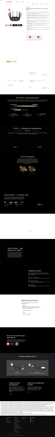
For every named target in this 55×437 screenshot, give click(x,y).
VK (31, 418)
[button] (23, 25)
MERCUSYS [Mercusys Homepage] (9, 1)
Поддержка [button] (22, 1)
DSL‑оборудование (16, 425)
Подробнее (10, 393)
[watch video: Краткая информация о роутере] (30, 37)
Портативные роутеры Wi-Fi (18, 427)
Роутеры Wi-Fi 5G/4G (17, 426)
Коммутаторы (16, 424)
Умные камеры (16, 428)
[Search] (48, 2)
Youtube (32, 420)
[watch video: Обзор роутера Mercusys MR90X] (38, 37)
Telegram (32, 421)
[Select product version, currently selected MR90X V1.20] (29, 7)
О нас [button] (28, 1)
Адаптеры (15, 423)
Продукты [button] (17, 1)
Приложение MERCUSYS (30, 29)
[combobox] (29, 7)
